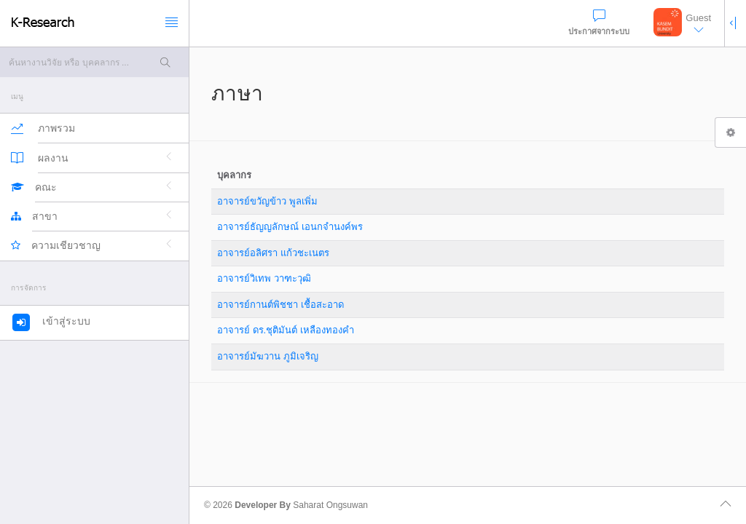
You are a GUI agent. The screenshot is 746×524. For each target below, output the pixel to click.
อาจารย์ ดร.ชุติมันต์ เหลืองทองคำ (285, 330)
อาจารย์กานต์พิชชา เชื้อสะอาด (280, 304)
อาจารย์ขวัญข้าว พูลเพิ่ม (267, 201)
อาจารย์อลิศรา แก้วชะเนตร (273, 252)
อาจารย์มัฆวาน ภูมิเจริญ (267, 356)
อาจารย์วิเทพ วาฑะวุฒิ (264, 278)
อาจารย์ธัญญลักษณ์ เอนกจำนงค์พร (290, 226)
